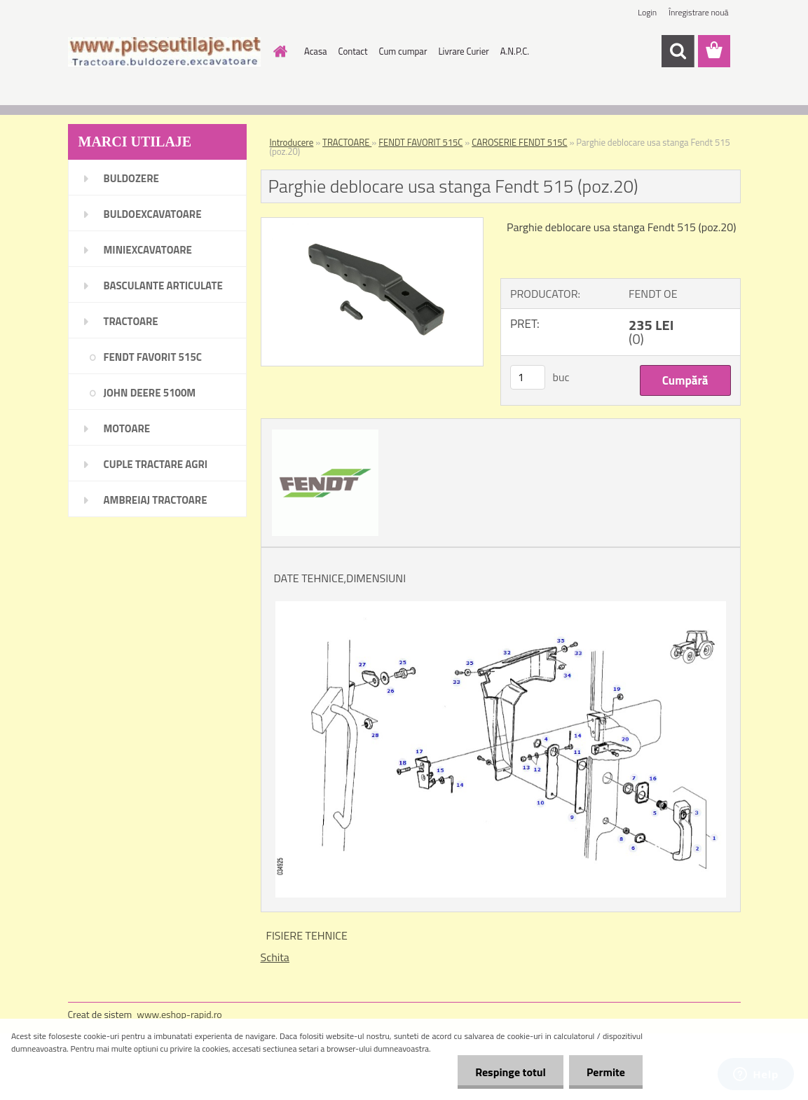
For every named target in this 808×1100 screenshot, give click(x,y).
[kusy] (527, 377)
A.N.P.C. (514, 51)
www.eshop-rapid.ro (179, 1014)
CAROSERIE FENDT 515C (519, 142)
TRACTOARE (346, 142)
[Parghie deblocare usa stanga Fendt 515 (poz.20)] (372, 223)
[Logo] (164, 52)
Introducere (292, 142)
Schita (275, 957)
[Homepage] (277, 51)
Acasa (315, 51)
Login (647, 12)
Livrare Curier (463, 51)
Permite (606, 1072)
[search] (678, 51)
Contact (352, 51)
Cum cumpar (403, 51)
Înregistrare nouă (698, 12)
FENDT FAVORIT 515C (420, 142)
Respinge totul (510, 1072)
